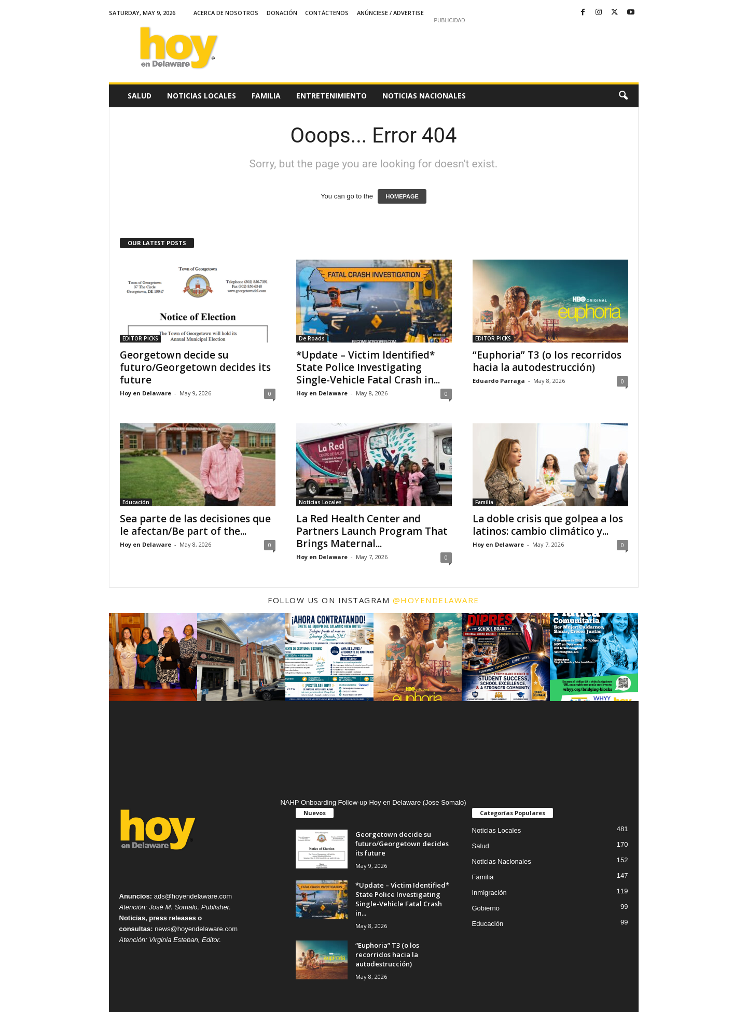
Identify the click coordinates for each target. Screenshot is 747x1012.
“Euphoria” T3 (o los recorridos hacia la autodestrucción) (547, 361)
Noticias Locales (201, 96)
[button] (623, 95)
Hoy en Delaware (145, 393)
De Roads (312, 338)
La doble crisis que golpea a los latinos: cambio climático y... (548, 525)
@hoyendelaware (436, 600)
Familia (266, 96)
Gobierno (486, 908)
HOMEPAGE (401, 196)
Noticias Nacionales (424, 96)
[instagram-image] (153, 657)
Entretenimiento (331, 96)
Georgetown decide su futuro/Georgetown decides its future (195, 367)
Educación (135, 502)
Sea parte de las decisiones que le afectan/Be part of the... (195, 525)
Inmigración (489, 892)
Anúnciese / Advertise (390, 13)
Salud (139, 96)
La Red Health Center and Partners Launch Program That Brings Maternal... (372, 531)
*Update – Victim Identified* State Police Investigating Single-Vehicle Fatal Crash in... (368, 367)
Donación (282, 13)
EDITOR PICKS (140, 338)
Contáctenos (327, 13)
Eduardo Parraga (499, 380)
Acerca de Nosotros (225, 13)
